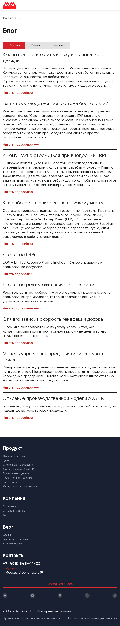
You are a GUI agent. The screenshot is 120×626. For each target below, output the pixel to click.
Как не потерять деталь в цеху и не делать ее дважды (53, 57)
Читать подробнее (18, 92)
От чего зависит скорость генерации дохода (53, 319)
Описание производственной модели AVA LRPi (55, 398)
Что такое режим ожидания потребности (48, 285)
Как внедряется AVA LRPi (18, 469)
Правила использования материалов (31, 618)
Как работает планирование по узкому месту (53, 202)
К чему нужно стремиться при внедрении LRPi (54, 155)
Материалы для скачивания (20, 486)
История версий (13, 543)
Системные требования (18, 464)
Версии (58, 45)
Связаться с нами (60, 584)
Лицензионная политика (17, 477)
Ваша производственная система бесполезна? (55, 103)
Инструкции (10, 482)
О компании (10, 506)
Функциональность (14, 456)
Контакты (9, 515)
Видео (36, 45)
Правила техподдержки (17, 473)
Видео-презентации (16, 539)
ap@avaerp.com (15, 568)
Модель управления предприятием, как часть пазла (53, 356)
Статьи (14, 45)
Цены (6, 460)
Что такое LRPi (19, 254)
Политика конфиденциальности (92, 618)
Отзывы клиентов (14, 510)
